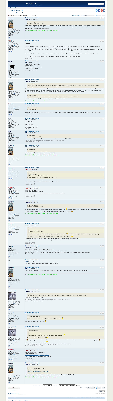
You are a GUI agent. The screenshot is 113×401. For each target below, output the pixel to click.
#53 (25, 247)
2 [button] (94, 15)
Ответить (10, 15)
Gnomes (10, 246)
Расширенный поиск (103, 4)
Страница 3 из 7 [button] (88, 15)
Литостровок (31, 3)
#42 (25, 41)
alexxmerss (10, 312)
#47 (25, 132)
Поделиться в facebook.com (99, 10)
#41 (25, 19)
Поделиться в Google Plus (102, 10)
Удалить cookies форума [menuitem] (88, 397)
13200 (14, 45)
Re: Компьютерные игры (32, 17)
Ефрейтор (10, 18)
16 (13, 251)
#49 (25, 169)
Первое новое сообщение (74, 15)
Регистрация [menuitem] (98, 7)
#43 (25, 62)
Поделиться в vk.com (104, 10)
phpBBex (14, 400)
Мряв (9, 131)
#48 (25, 146)
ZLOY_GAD (28, 169)
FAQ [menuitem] (15, 7)
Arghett (10, 61)
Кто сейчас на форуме (13, 393)
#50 (25, 188)
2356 (14, 303)
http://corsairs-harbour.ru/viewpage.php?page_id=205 (37, 355)
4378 (14, 192)
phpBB (20, 400)
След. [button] (104, 15)
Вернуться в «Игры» (13, 390)
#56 (25, 291)
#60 (25, 364)
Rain (27, 261)
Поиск (101, 4)
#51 (25, 202)
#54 (25, 261)
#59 (25, 350)
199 (13, 123)
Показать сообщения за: (42, 385)
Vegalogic (26, 400)
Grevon (10, 118)
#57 (25, 313)
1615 (14, 31)
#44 (25, 81)
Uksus (9, 40)
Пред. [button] (91, 15)
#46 (25, 119)
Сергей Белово (11, 290)
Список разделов (12, 397)
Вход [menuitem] (103, 7)
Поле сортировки (59, 385)
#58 (25, 327)
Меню (11, 7)
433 (13, 136)
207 (13, 73)
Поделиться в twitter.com (97, 10)
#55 (25, 268)
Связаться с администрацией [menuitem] (75, 397)
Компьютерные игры (15, 10)
